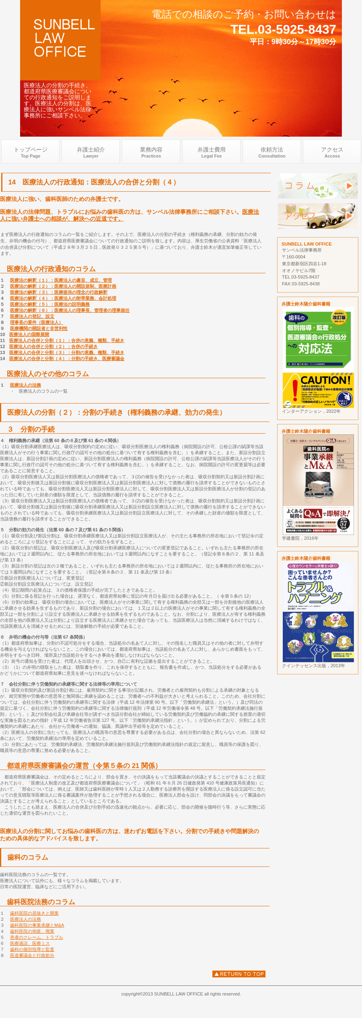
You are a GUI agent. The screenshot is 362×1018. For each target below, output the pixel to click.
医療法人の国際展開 (29, 334)
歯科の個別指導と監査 (32, 949)
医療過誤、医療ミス (30, 943)
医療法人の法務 (25, 385)
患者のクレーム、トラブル (36, 937)
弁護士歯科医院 (318, 186)
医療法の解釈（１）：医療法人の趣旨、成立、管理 (61, 280)
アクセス (318, 216)
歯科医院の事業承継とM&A (37, 925)
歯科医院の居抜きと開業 (34, 913)
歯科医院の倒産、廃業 (32, 931)
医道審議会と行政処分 (32, 955)
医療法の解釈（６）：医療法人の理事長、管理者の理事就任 (70, 310)
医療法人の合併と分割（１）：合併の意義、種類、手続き (66, 340)
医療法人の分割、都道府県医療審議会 (238, 974)
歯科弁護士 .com (60, 40)
